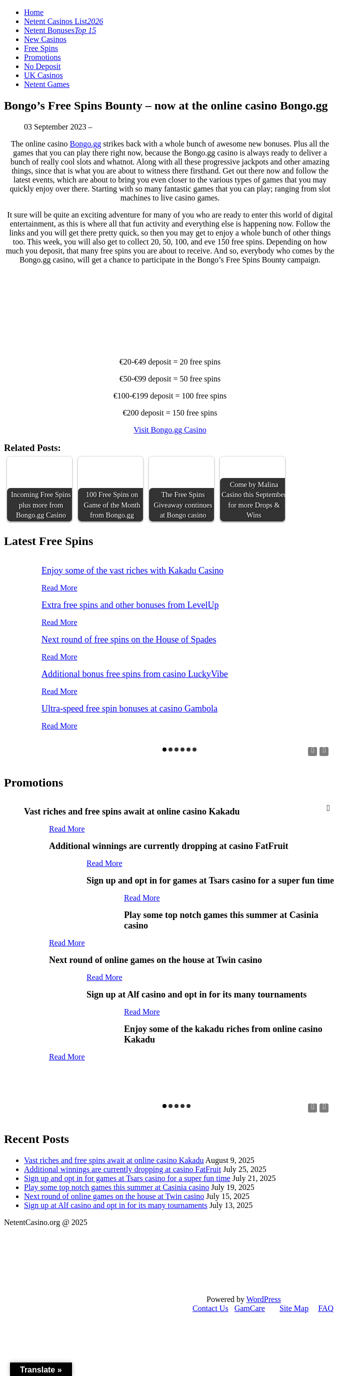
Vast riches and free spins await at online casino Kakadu (114, 1160)
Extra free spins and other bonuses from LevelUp (130, 605)
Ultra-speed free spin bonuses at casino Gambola (130, 709)
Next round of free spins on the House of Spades (129, 639)
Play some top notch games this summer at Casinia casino (116, 1187)
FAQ (326, 1308)
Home (34, 12)
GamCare (249, 1308)
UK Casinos (43, 75)
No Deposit (42, 66)
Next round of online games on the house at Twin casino (114, 1196)
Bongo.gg (86, 144)
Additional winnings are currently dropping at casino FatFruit (122, 1169)
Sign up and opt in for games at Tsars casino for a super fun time (127, 1178)
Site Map (294, 1308)
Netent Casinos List (63, 21)
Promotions (42, 57)
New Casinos (45, 39)
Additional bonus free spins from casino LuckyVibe (135, 674)
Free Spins (41, 48)
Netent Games (47, 84)
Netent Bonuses (60, 30)
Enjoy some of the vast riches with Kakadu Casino (133, 571)
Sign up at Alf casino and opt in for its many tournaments (116, 1205)
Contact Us (210, 1308)
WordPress (263, 1299)
